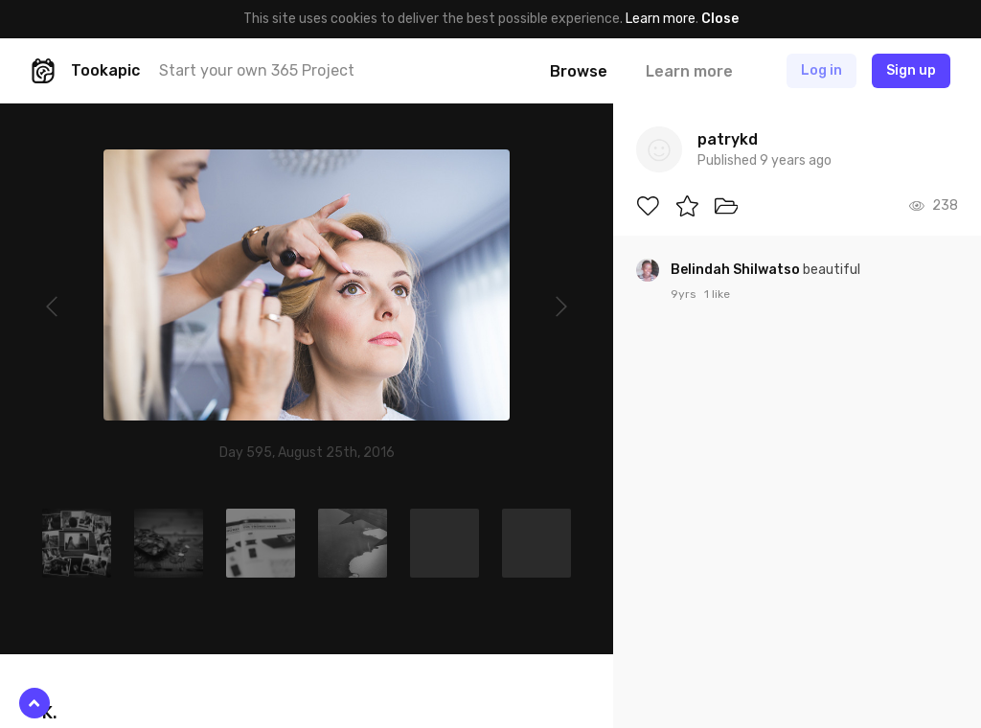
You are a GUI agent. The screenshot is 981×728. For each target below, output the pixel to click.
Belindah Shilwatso (737, 270)
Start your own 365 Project (256, 70)
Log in (821, 70)
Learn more (661, 19)
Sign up (911, 70)
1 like (717, 294)
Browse (578, 71)
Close (720, 19)
